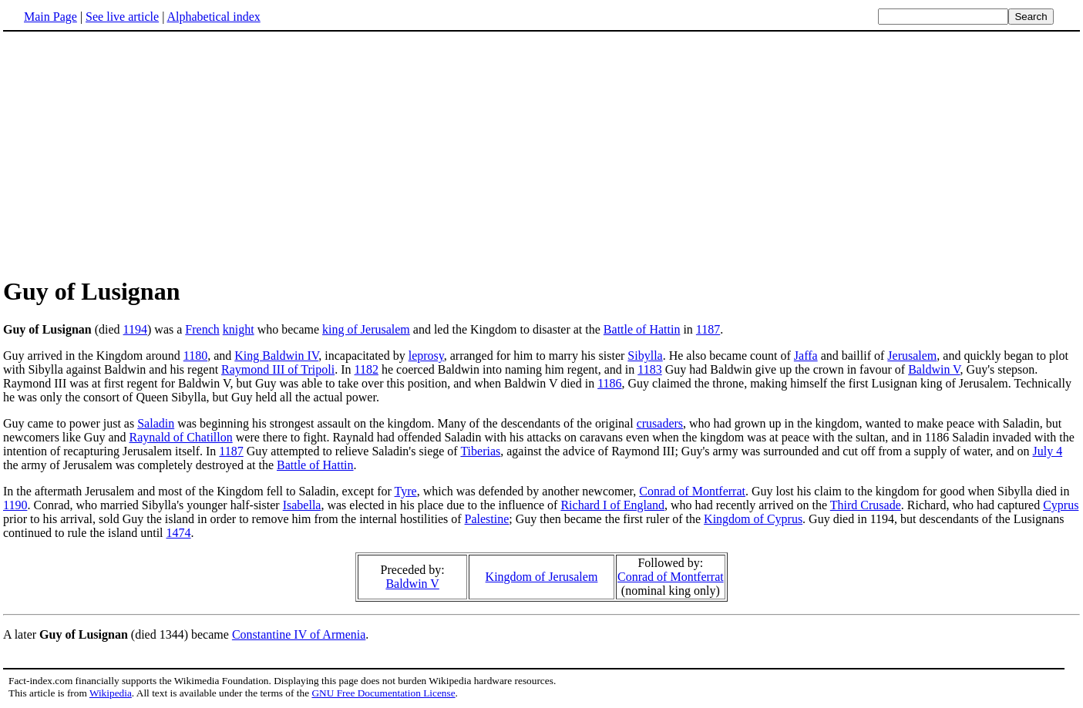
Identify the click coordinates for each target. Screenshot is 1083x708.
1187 (708, 329)
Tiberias (480, 451)
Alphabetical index (213, 16)
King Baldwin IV (276, 355)
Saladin (155, 423)
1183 (649, 369)
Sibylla (644, 355)
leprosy (426, 355)
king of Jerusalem (366, 329)
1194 (135, 329)
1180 (195, 355)
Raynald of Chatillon (181, 437)
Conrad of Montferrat (692, 491)
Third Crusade (865, 505)
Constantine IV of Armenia (298, 634)
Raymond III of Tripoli (278, 369)
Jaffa (806, 355)
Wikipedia (110, 693)
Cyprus (1060, 505)
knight (238, 329)
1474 (178, 532)
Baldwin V (934, 369)
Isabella (302, 505)
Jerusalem (912, 355)
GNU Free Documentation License (383, 693)
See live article (122, 16)
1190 (15, 505)
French (202, 329)
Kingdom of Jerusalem (542, 576)
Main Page (50, 16)
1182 (366, 369)
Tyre (406, 491)
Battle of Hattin (642, 329)
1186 (609, 383)
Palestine (487, 518)
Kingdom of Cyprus (753, 518)
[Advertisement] (541, 153)
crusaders (660, 423)
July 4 (1047, 451)
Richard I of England (612, 505)
